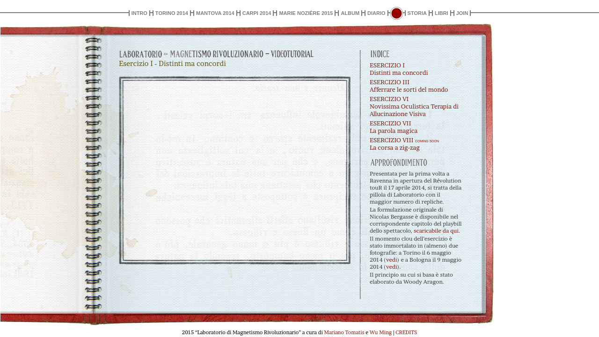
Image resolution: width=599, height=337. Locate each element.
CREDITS (406, 332)
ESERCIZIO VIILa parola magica (393, 126)
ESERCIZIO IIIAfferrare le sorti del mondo (409, 85)
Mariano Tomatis (344, 332)
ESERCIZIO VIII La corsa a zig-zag (404, 143)
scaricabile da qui (436, 230)
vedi (391, 259)
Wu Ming (381, 332)
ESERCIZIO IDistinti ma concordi (399, 68)
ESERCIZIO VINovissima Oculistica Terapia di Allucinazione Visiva (414, 106)
